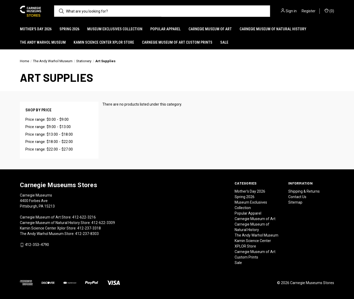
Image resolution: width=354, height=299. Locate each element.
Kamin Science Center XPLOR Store (104, 42)
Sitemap (295, 202)
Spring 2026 (69, 29)
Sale (224, 42)
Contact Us (297, 197)
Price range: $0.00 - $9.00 (47, 119)
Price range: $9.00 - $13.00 (48, 126)
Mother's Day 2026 (36, 29)
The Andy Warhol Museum (43, 42)
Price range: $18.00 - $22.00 (49, 141)
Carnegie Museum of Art (210, 29)
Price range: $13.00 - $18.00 (49, 134)
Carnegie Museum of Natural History (273, 29)
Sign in (291, 11)
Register (309, 11)
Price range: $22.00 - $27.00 (49, 149)
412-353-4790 (37, 245)
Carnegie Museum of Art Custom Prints (177, 42)
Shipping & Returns (304, 191)
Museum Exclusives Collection (114, 29)
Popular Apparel (165, 29)
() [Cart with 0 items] (329, 10)
